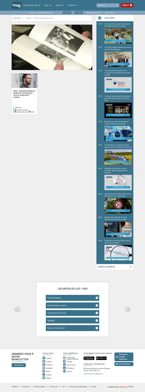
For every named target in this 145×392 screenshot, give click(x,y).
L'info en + (18, 108)
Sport (48, 5)
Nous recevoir (109, 13)
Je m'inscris (18, 365)
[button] (17, 309)
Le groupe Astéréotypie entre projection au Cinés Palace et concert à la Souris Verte (118, 106)
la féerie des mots (22, 112)
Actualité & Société (31, 5)
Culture (60, 5)
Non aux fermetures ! (56, 328)
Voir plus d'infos (106, 267)
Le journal (67, 13)
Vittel (32, 112)
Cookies (94, 387)
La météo (78, 13)
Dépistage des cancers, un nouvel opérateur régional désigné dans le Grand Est (118, 179)
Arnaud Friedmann (22, 110)
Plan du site (54, 387)
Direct (125, 5)
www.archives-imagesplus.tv (93, 374)
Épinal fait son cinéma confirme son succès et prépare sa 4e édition (118, 131)
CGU (63, 387)
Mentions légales (39, 387)
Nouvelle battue (54, 298)
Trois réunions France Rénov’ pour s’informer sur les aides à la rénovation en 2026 (118, 81)
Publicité (14, 387)
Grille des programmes (94, 13)
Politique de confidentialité (78, 387)
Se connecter (123, 364)
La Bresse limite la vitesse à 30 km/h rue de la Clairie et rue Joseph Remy (118, 203)
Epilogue (51, 320)
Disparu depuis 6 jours (56, 305)
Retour (17, 18)
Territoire (72, 5)
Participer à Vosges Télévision (122, 356)
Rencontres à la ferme (56, 313)
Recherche (117, 5)
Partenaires (26, 387)
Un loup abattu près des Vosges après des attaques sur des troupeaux (118, 33)
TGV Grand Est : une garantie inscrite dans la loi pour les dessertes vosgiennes (118, 154)
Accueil (28, 18)
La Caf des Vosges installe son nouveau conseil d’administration (118, 56)
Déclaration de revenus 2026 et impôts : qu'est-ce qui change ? (118, 250)
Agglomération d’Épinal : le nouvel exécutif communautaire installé (118, 226)
